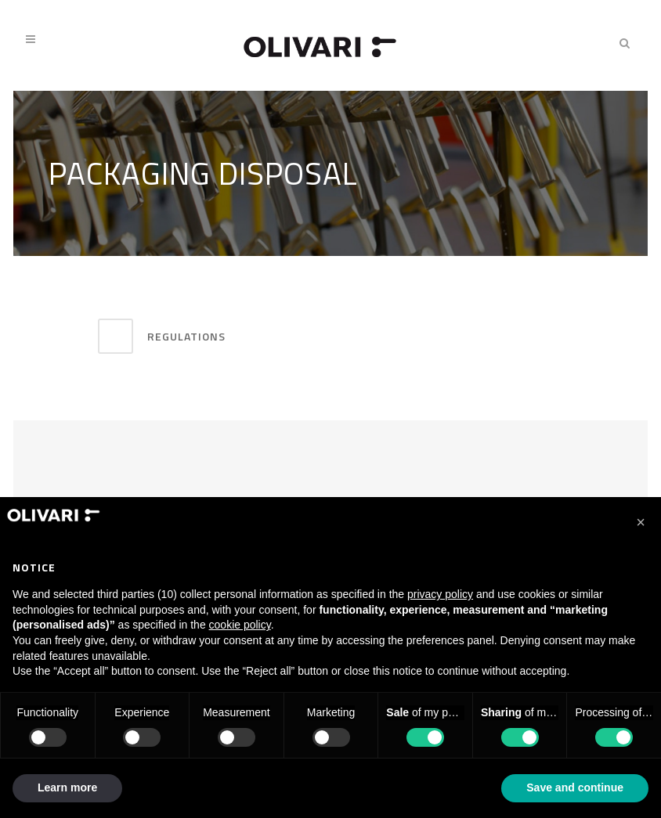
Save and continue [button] (574, 787)
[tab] (233, 336)
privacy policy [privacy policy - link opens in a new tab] (440, 594)
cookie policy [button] (240, 624)
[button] (640, 522)
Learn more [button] (67, 787)
